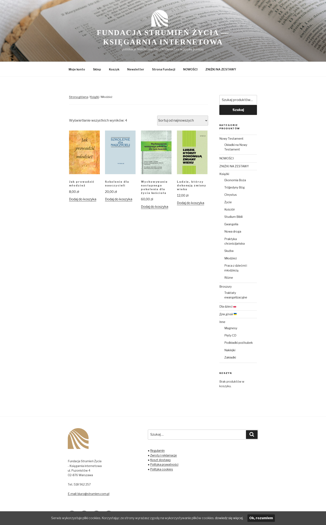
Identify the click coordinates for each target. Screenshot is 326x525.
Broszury (225, 286)
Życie (228, 202)
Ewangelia (231, 224)
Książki (94, 97)
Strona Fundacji (163, 69)
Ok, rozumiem (266, 518)
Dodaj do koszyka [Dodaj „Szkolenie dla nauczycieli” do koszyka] (118, 199)
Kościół (229, 209)
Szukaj (238, 110)
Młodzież (230, 258)
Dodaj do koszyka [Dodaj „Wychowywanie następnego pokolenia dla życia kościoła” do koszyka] (154, 207)
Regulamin (157, 450)
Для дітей (228, 314)
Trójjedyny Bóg (234, 187)
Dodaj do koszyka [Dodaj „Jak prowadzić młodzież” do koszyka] (82, 199)
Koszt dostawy (160, 460)
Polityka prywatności (164, 464)
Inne (222, 322)
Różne (228, 277)
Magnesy (230, 328)
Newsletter (135, 69)
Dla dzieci (227, 306)
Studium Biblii (233, 216)
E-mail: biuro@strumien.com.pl (88, 493)
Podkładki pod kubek (238, 342)
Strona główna (78, 97)
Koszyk (114, 69)
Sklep (97, 69)
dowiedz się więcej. (233, 518)
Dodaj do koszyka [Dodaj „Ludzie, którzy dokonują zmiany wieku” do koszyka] (190, 203)
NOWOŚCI (190, 69)
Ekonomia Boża (235, 180)
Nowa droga (232, 231)
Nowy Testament (231, 138)
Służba (228, 251)
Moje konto (77, 69)
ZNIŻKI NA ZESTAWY (220, 69)
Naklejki (229, 350)
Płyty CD (230, 335)
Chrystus (230, 194)
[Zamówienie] (182, 121)
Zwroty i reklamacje (163, 455)
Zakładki (230, 357)
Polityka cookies (161, 469)
